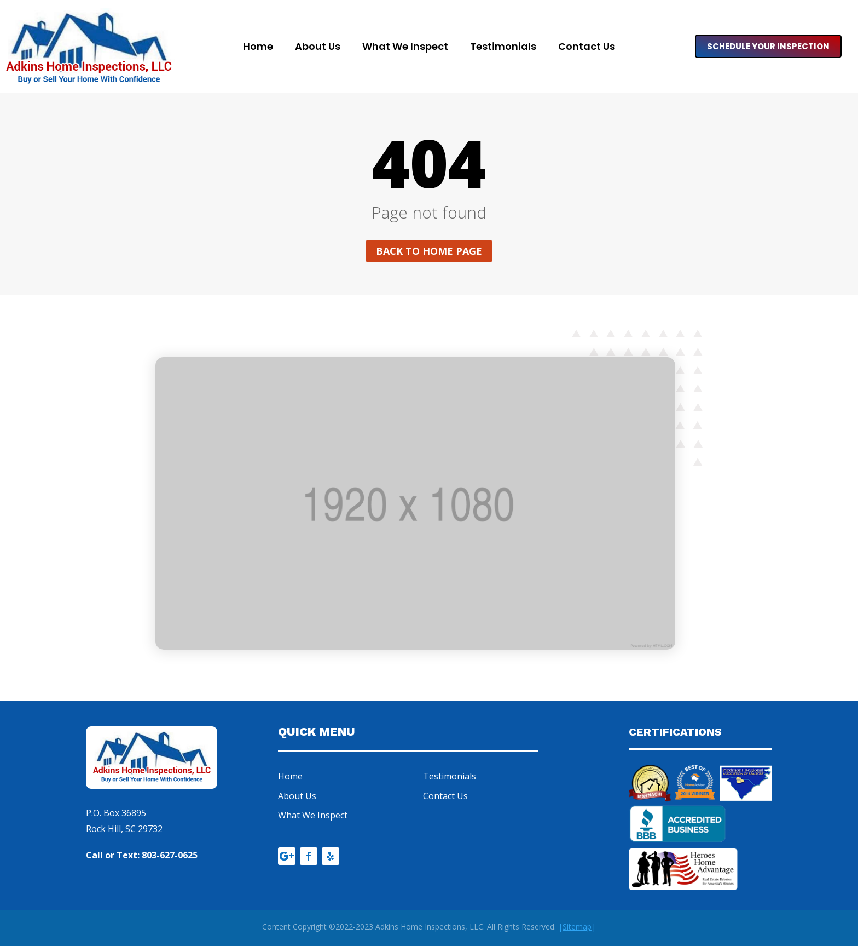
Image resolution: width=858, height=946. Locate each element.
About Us (317, 48)
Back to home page (429, 250)
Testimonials (503, 48)
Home (258, 48)
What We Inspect (405, 48)
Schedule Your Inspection (768, 46)
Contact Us (586, 48)
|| (577, 926)
